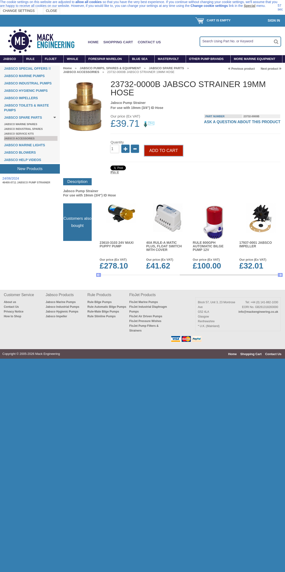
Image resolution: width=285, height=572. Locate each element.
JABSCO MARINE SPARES (20, 124)
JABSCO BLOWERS (20, 152)
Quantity (117, 142)
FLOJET (51, 59)
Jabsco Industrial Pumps (62, 306)
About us (10, 302)
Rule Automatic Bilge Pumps (106, 306)
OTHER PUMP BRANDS (206, 59)
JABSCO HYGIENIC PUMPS (26, 91)
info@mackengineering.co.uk (258, 311)
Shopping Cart (118, 42)
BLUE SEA (140, 59)
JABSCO (9, 59)
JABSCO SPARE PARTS (23, 117)
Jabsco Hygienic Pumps (62, 311)
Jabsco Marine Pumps (61, 302)
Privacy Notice (14, 311)
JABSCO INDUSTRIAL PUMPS (28, 83)
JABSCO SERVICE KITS (19, 133)
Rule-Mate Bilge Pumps (103, 311)
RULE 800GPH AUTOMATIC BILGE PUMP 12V (208, 246)
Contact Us (149, 42)
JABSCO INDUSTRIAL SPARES (23, 128)
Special (249, 6)
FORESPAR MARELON (105, 59)
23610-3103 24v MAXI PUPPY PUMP (116, 244)
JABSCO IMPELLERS (21, 98)
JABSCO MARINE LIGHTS (24, 145)
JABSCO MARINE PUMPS (24, 76)
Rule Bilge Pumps (99, 302)
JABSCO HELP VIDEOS (22, 160)
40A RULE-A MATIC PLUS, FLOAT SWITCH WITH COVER (164, 246)
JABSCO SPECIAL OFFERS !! (27, 68)
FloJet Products (142, 295)
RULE (30, 59)
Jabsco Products (60, 295)
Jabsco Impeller (56, 316)
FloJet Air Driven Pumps (145, 316)
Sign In (274, 20)
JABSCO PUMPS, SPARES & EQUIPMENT (110, 68)
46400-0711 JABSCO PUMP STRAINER (26, 182)
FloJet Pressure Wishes (145, 321)
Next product (271, 68)
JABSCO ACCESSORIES (19, 138)
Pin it (114, 172)
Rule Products (99, 295)
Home (93, 42)
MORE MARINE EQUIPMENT (254, 59)
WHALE (72, 59)
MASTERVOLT (168, 59)
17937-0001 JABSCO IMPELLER (255, 244)
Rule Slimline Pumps (101, 316)
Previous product (241, 68)
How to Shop (12, 316)
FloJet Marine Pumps (143, 302)
